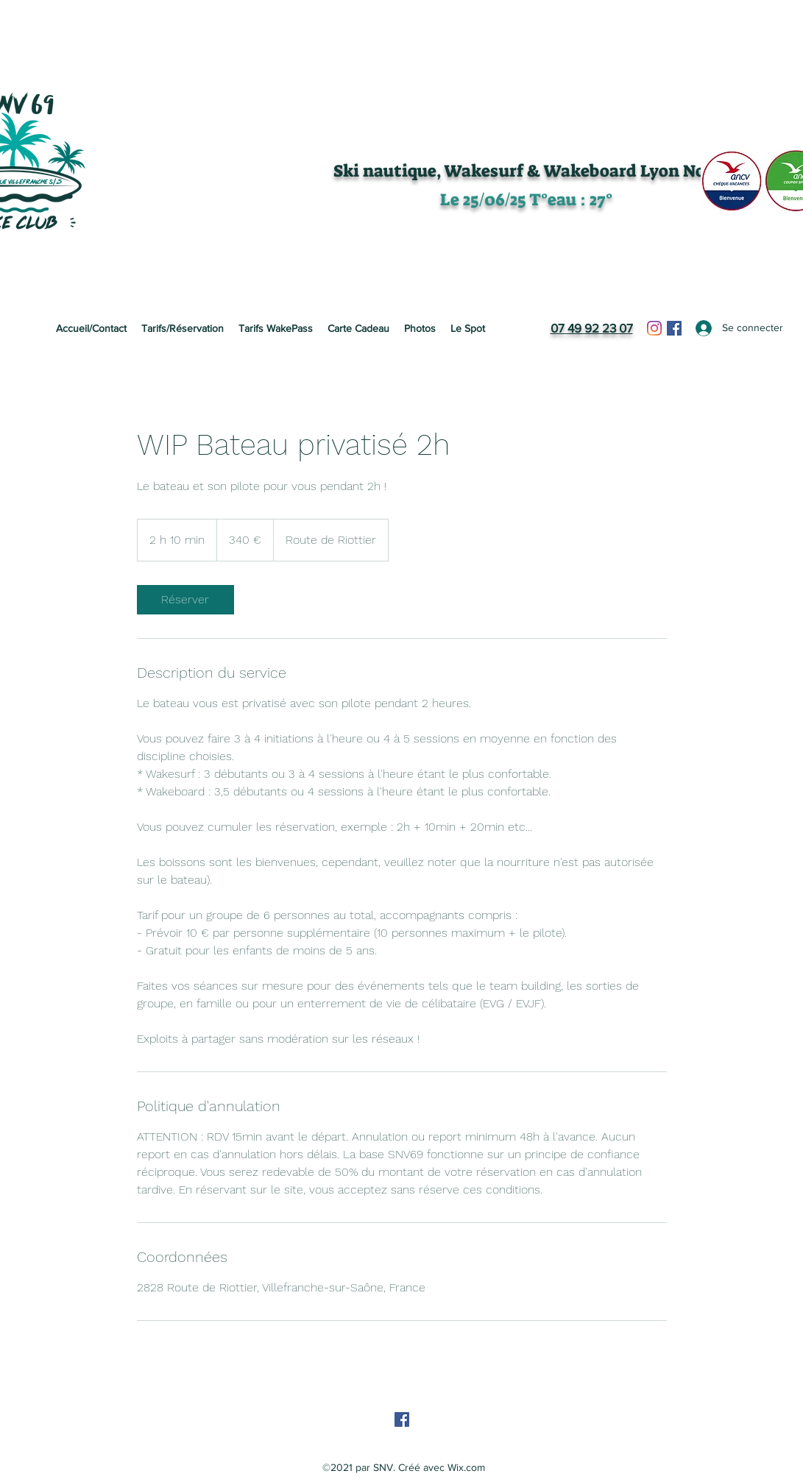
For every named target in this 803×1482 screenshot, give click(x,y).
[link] (185, 599)
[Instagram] (654, 328)
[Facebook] (674, 328)
